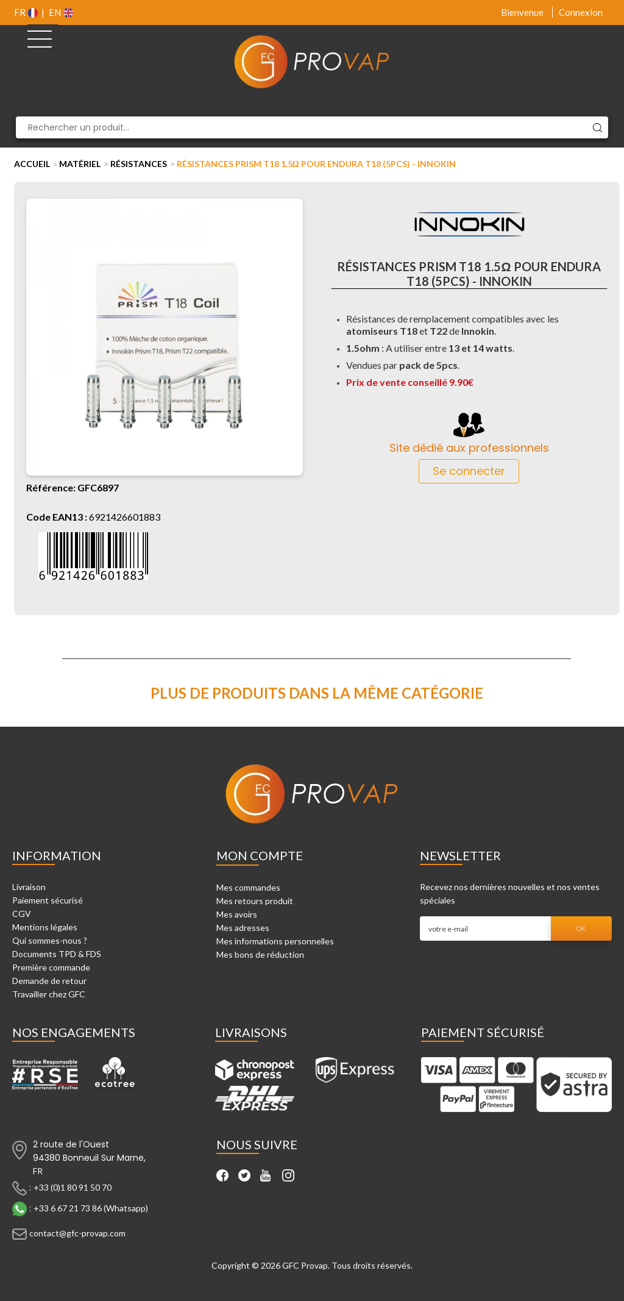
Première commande (51, 967)
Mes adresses (242, 927)
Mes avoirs (236, 914)
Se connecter (469, 471)
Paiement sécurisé (47, 900)
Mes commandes (248, 887)
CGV (21, 913)
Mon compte (259, 855)
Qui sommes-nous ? (49, 940)
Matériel (80, 164)
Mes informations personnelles (275, 941)
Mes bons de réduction (260, 954)
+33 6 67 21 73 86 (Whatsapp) (91, 1207)
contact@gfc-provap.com (77, 1232)
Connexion (581, 12)
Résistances (138, 164)
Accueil (32, 164)
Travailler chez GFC (48, 994)
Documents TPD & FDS (56, 954)
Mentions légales (44, 927)
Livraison (29, 887)
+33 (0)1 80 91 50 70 (73, 1187)
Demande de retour (49, 980)
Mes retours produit (254, 901)
